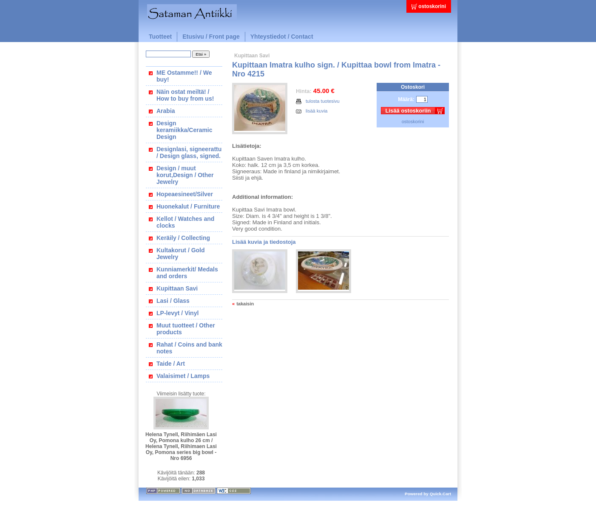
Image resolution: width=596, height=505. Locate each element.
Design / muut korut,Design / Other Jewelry (185, 175)
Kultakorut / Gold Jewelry (180, 253)
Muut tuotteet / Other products (185, 329)
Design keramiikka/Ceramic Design (184, 130)
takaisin (245, 303)
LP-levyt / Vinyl (177, 313)
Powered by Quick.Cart (428, 493)
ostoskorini (432, 6)
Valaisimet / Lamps (183, 375)
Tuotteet (160, 36)
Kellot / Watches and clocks (185, 222)
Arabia (165, 110)
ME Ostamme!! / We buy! (184, 76)
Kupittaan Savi (177, 288)
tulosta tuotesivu (318, 101)
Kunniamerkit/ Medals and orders (187, 272)
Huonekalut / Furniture (188, 206)
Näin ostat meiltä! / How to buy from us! (185, 95)
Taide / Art (170, 363)
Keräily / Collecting (183, 237)
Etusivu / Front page (211, 36)
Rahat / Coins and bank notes (189, 348)
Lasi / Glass (173, 300)
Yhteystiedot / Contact (281, 36)
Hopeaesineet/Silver (184, 194)
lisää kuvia (312, 110)
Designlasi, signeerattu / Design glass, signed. (188, 152)
